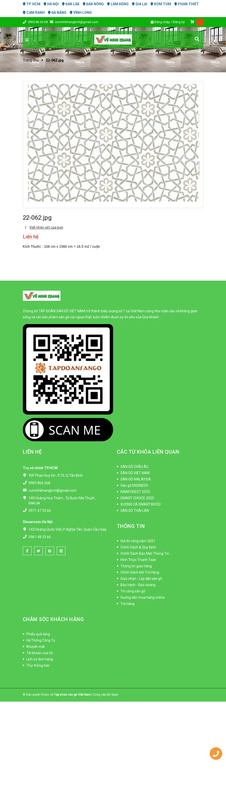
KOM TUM (160, 4)
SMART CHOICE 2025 (137, 498)
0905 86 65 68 (38, 22)
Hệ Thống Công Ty (40, 640)
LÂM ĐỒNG (118, 4)
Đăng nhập (162, 22)
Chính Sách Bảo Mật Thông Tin (144, 553)
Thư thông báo (38, 665)
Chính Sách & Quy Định (138, 547)
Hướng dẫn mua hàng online (142, 597)
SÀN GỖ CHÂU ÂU (134, 467)
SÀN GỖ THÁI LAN (134, 511)
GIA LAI (139, 4)
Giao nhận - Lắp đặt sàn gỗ (141, 579)
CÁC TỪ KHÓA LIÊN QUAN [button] (148, 452)
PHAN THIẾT (186, 4)
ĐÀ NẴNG (57, 13)
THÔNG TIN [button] (131, 526)
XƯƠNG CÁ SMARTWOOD (140, 504)
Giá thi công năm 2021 (138, 541)
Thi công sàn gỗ (132, 591)
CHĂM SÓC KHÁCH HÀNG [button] (53, 619)
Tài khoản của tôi (39, 653)
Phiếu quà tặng (38, 634)
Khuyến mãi (35, 647)
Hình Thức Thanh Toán (138, 560)
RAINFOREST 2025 (135, 492)
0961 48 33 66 (40, 537)
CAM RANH (34, 13)
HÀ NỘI (51, 4)
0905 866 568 (39, 483)
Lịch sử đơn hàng (39, 659)
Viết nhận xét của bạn (46, 227)
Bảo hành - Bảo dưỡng (138, 585)
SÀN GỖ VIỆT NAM (134, 473)
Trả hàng (127, 604)
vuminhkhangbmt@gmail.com (76, 22)
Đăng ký (179, 22)
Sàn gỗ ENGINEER (134, 485)
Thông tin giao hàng (136, 566)
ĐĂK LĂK (71, 4)
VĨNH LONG (81, 13)
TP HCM (31, 4)
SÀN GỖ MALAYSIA (135, 479)
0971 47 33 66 (40, 511)
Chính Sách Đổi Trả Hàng (139, 572)
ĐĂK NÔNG (93, 4)
